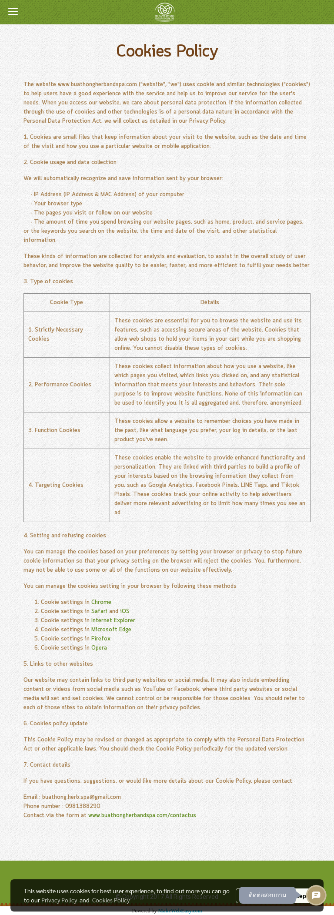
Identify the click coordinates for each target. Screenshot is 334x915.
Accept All (303, 895)
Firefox (100, 639)
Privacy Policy (59, 900)
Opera (99, 648)
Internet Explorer (113, 621)
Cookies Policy (111, 900)
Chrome (101, 602)
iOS (125, 611)
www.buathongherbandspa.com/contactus (142, 815)
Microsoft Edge (111, 630)
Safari (99, 611)
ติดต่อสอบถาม (267, 895)
